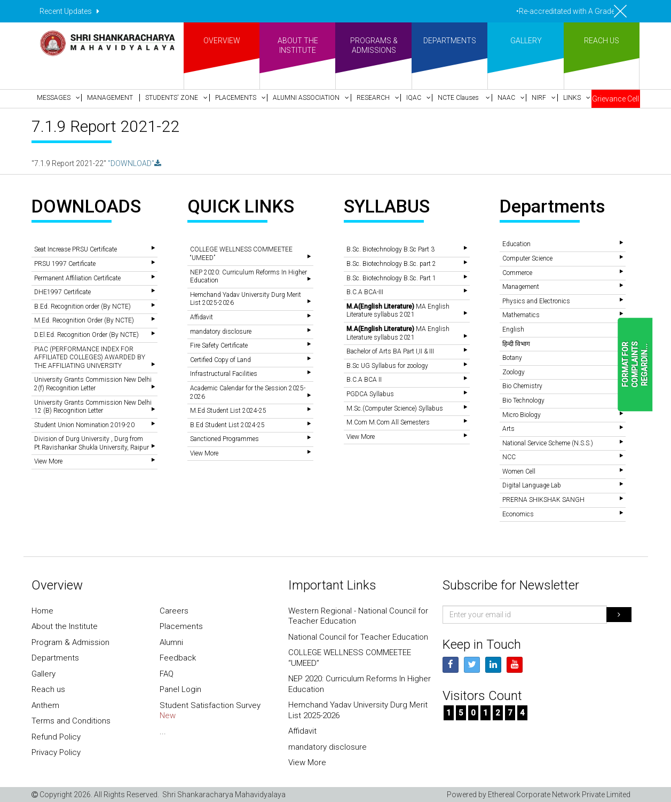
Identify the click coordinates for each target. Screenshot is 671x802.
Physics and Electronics (536, 301)
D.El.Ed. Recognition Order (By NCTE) (86, 335)
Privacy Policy (56, 752)
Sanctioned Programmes (224, 439)
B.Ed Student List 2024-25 (227, 425)
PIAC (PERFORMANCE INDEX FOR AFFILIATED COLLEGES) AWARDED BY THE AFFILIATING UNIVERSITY (89, 357)
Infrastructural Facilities (223, 374)
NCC (509, 457)
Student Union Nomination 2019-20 (84, 425)
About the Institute (64, 626)
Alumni (171, 642)
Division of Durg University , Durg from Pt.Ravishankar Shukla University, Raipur (91, 443)
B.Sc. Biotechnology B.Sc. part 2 (391, 264)
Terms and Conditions (70, 721)
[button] (56, 98)
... (163, 731)
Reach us (48, 689)
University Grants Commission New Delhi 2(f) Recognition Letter (93, 384)
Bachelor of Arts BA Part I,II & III (390, 351)
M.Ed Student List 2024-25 (228, 410)
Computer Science (527, 258)
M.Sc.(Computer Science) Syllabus (394, 408)
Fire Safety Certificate (219, 345)
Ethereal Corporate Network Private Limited (559, 794)
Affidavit (201, 317)
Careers (174, 611)
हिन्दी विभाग (516, 344)
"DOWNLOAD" (134, 163)
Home (42, 611)
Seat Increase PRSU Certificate (75, 249)
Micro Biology (521, 415)
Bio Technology (523, 400)
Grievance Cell (615, 99)
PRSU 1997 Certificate (65, 264)
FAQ (166, 674)
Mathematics (521, 315)
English (513, 329)
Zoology (513, 372)
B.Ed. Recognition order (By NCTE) (82, 306)
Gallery (43, 674)
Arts (508, 429)
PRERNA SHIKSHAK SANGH (543, 500)
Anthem (45, 705)
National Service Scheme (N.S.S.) (547, 443)
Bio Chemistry (522, 386)
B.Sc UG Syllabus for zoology (387, 365)
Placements (181, 626)
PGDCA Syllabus (370, 394)
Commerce (517, 273)
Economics (518, 514)
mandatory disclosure (220, 331)
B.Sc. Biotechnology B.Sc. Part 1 (391, 278)
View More (48, 461)
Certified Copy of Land (220, 360)
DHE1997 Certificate (62, 292)
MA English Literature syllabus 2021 (397, 311)
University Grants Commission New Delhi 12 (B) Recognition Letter (93, 407)
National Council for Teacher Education (358, 637)
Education (516, 244)
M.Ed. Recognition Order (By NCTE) (84, 320)
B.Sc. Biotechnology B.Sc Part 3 (390, 249)
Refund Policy (56, 737)
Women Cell (518, 471)
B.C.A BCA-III (364, 292)
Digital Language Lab (531, 485)
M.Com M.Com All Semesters (388, 422)
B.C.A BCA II (364, 379)
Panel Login (180, 689)
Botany (512, 357)
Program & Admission (70, 642)
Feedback (178, 658)
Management (520, 286)
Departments (55, 658)
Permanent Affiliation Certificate (77, 278)
